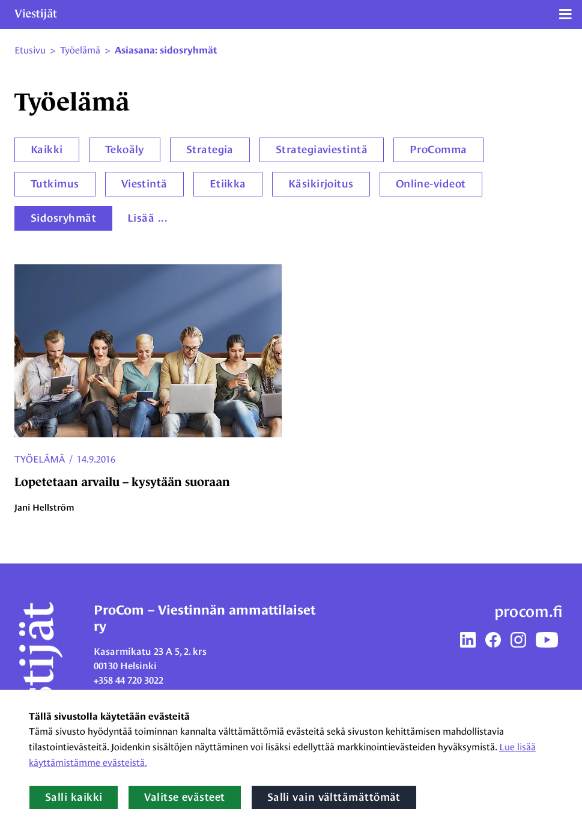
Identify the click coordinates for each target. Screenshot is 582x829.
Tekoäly (124, 150)
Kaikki (47, 150)
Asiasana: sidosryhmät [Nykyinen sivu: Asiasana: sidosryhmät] (166, 50)
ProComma (438, 150)
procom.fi (528, 612)
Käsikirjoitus (321, 184)
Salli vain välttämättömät (334, 797)
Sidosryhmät (63, 218)
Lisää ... (147, 218)
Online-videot (431, 184)
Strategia (210, 150)
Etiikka (228, 184)
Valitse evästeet (184, 797)
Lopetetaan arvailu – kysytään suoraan (122, 481)
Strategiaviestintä (322, 150)
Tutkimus (55, 184)
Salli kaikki (73, 797)
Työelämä (39, 459)
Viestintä (144, 184)
